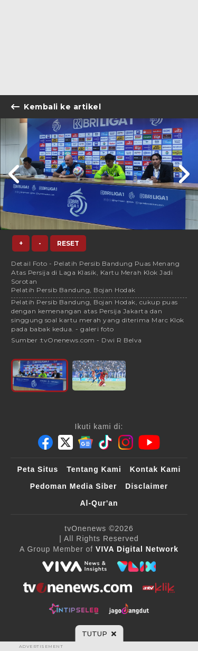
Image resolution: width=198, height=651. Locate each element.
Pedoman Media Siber (73, 486)
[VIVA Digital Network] (137, 549)
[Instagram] (125, 442)
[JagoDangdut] (129, 608)
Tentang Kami (94, 469)
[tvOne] (77, 587)
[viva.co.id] (74, 566)
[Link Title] (14, 174)
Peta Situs (38, 469)
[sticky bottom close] (99, 633)
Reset (68, 243)
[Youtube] (149, 442)
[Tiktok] (105, 442)
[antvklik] (159, 587)
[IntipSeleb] (73, 608)
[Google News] (85, 442)
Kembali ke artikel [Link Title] (56, 106)
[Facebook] (45, 442)
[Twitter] (65, 442)
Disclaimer (146, 486)
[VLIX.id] (136, 566)
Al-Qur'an (99, 503)
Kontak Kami (155, 469)
